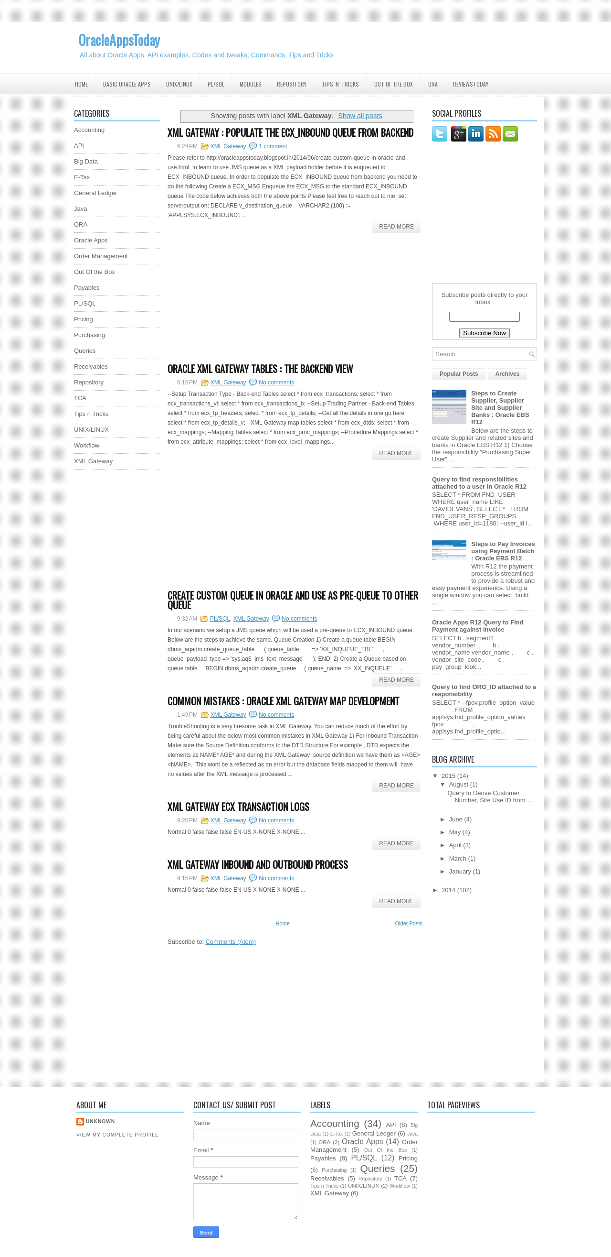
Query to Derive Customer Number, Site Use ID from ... (489, 796)
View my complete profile (117, 1134)
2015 (449, 775)
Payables (86, 287)
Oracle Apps (91, 240)
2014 (449, 890)
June (456, 819)
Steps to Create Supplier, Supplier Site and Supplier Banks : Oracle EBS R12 (500, 408)
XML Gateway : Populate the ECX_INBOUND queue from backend (290, 132)
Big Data (86, 161)
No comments (276, 382)
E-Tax (82, 177)
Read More (396, 226)
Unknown (100, 1121)
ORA (433, 84)
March (458, 858)
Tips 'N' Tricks (340, 84)
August (459, 784)
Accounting (89, 129)
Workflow (86, 445)
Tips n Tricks (91, 413)
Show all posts (360, 116)
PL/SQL (216, 84)
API (79, 145)
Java (80, 208)
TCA (80, 398)
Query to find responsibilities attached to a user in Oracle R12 (479, 483)
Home (81, 84)
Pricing (83, 319)
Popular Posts (459, 374)
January (461, 871)
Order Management (101, 256)
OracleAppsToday (119, 40)
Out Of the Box (393, 84)
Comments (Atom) (231, 941)
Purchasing (89, 335)
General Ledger (95, 193)
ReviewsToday (470, 84)
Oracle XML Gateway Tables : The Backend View (260, 368)
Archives (507, 374)
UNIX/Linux (179, 84)
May (456, 832)
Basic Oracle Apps (127, 84)
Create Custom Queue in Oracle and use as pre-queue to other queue (293, 600)
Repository (291, 84)
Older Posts (408, 923)
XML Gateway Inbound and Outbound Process (258, 864)
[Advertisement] (112, 620)
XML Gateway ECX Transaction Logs (238, 806)
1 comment (273, 146)
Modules (251, 84)
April (456, 845)
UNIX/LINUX (91, 429)
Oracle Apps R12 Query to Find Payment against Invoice (478, 626)
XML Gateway (228, 146)
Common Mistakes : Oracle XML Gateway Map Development (284, 701)
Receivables (91, 366)
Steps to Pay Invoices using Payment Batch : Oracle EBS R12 (503, 551)
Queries (85, 350)
